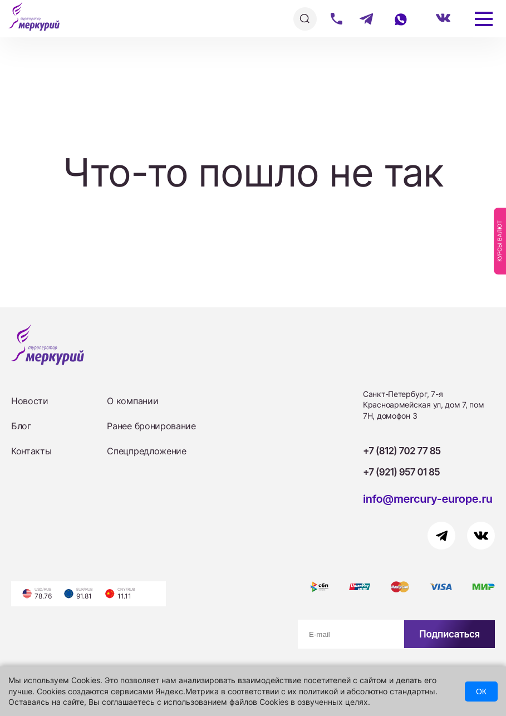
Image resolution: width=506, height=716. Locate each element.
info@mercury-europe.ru (428, 499)
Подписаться (449, 634)
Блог (21, 425)
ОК (481, 691)
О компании (132, 400)
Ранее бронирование (151, 425)
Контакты (31, 451)
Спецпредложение (146, 451)
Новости (29, 400)
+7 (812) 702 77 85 (402, 451)
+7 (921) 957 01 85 (401, 472)
